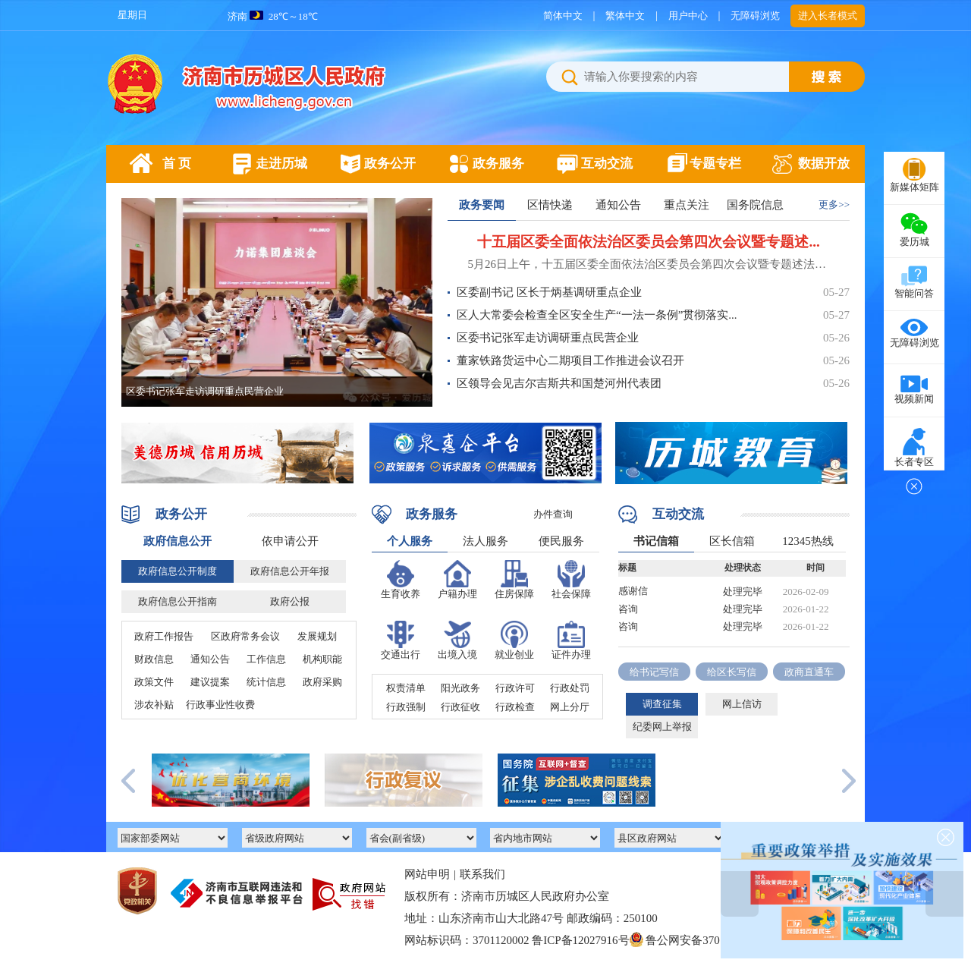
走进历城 (281, 163)
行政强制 (406, 707)
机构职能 (322, 659)
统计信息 (266, 682)
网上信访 (742, 704)
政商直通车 (809, 672)
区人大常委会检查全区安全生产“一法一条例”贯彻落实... (597, 315)
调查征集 (662, 704)
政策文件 (154, 682)
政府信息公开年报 (289, 571)
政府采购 (322, 682)
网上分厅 (569, 707)
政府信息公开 (177, 541)
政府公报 (290, 601)
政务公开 (390, 163)
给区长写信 (731, 672)
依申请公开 (290, 541)
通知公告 (618, 205)
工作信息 (266, 659)
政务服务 (498, 163)
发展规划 (317, 636)
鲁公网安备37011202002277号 (711, 940)
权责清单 (406, 688)
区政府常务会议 (245, 636)
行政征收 (460, 707)
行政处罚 (569, 688)
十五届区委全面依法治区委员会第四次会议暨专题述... (648, 242)
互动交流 (607, 163)
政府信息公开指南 (177, 601)
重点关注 (686, 205)
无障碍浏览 (755, 15)
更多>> (834, 204)
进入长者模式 (827, 15)
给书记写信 (654, 672)
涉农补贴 (154, 704)
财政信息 (154, 659)
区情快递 (550, 205)
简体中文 (563, 15)
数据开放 (824, 163)
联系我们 (482, 874)
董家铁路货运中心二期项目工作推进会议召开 (570, 360)
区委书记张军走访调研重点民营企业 (205, 391)
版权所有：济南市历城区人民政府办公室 (506, 896)
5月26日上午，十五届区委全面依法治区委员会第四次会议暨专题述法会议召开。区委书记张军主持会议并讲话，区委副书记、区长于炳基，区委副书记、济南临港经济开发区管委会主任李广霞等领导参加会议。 (649, 264)
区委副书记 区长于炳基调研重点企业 (549, 292)
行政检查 (515, 707)
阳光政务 (460, 688)
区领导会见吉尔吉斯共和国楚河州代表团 (559, 383)
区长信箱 (732, 541)
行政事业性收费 (220, 704)
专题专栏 (715, 163)
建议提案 (210, 682)
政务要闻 (481, 205)
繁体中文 (625, 15)
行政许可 (515, 688)
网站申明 (427, 874)
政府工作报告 (163, 636)
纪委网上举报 (662, 726)
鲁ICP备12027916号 (580, 940)
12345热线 (808, 541)
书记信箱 (656, 541)
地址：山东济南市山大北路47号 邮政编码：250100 (531, 918)
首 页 (176, 163)
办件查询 (553, 514)
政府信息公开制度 (177, 571)
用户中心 (688, 15)
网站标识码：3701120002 (598, 940)
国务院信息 (755, 205)
